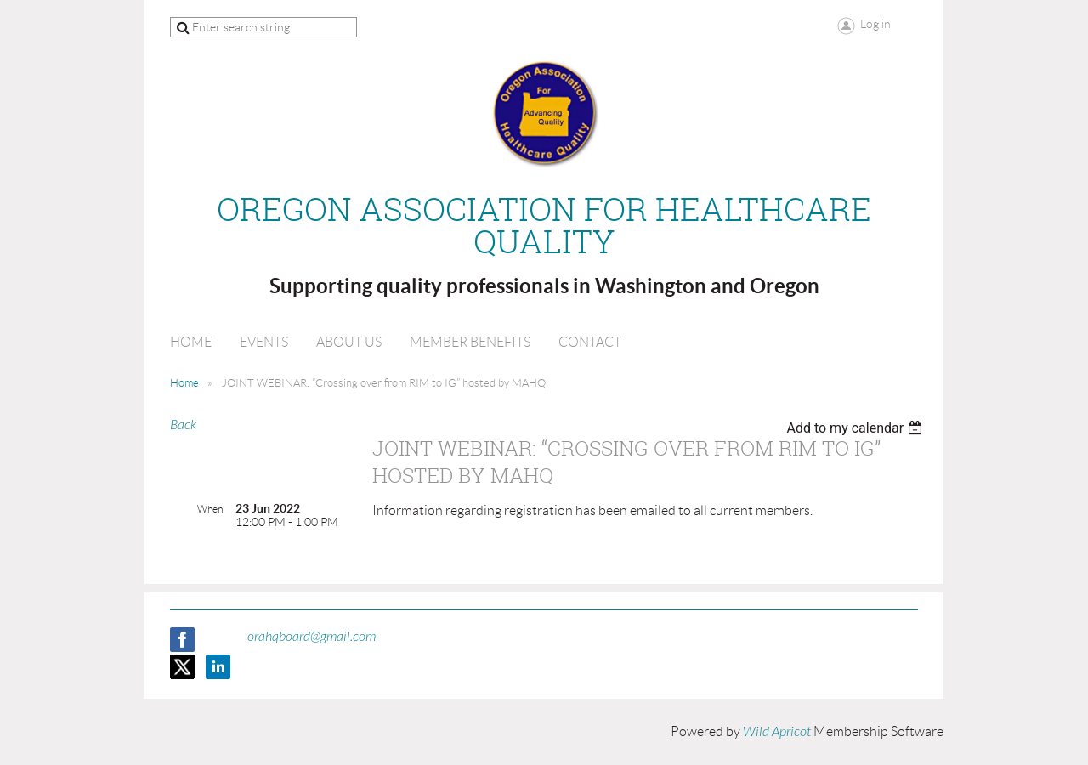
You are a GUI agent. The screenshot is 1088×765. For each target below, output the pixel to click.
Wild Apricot (777, 732)
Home (184, 383)
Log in (875, 24)
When (210, 508)
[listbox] (856, 428)
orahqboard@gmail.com (311, 636)
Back (183, 425)
